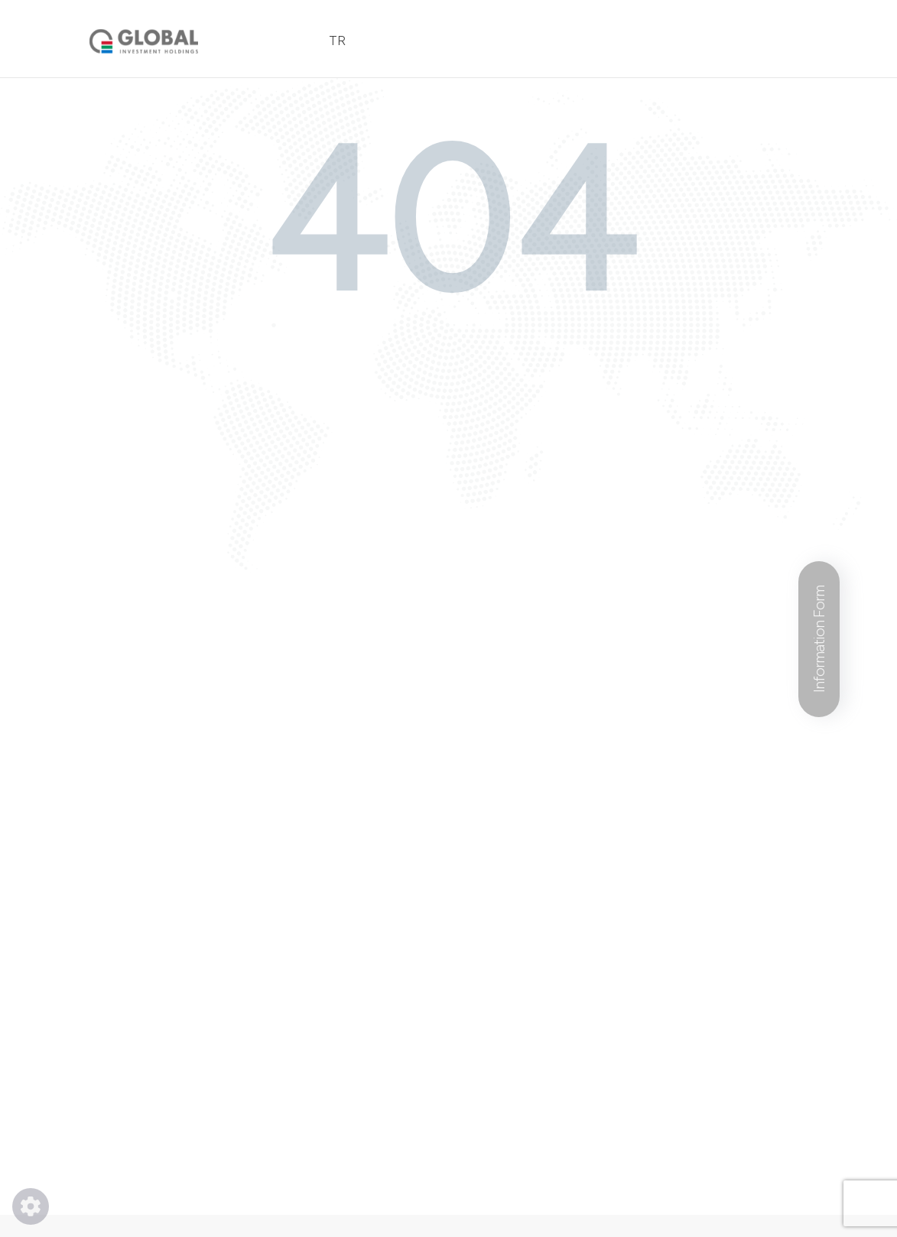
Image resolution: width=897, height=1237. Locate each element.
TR (337, 40)
